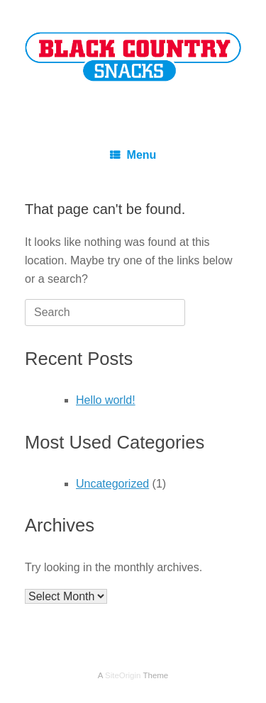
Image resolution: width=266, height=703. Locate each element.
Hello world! (105, 400)
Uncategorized (112, 484)
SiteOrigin (123, 675)
